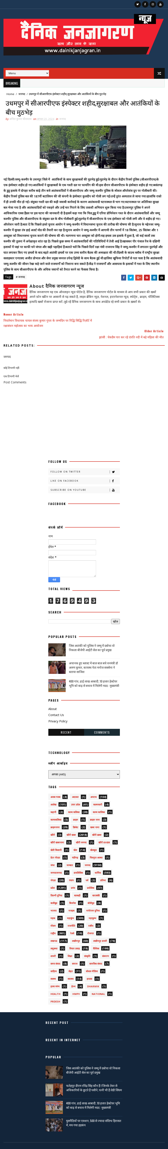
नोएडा (53, 869)
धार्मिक (98, 861)
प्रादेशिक (90, 876)
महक (53, 907)
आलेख (53, 793)
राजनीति (71, 914)
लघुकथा (54, 937)
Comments (102, 721)
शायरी (53, 945)
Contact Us (56, 704)
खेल (75, 839)
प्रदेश (53, 876)
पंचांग (71, 869)
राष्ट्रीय (53, 922)
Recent (66, 721)
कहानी (53, 801)
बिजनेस (72, 892)
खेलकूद (93, 839)
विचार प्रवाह (74, 937)
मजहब (71, 899)
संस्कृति (87, 945)
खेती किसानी (56, 839)
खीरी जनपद (81, 831)
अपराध (93, 786)
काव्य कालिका (99, 801)
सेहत (71, 960)
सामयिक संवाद (95, 952)
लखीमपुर (76, 929)
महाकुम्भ (92, 907)
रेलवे (72, 922)
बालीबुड (54, 892)
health (55, 982)
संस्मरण (105, 945)
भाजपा (54, 899)
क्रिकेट (75, 816)
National (98, 982)
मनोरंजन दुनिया (93, 899)
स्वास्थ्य (70, 967)
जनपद (21, 94)
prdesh (55, 990)
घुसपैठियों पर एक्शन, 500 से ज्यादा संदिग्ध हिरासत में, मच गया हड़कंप (93, 1111)
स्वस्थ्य (53, 967)
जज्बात (70, 854)
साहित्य (54, 960)
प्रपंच (73, 876)
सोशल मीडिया (92, 960)
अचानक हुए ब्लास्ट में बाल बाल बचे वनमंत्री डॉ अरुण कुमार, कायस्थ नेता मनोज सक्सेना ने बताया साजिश (93, 656)
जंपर (53, 854)
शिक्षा (70, 945)
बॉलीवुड (91, 892)
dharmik (93, 975)
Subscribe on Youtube (85, 479)
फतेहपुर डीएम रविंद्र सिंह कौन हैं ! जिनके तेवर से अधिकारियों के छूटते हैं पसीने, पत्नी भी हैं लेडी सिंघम (94, 1076)
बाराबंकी (96, 884)
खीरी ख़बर (96, 823)
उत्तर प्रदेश (75, 793)
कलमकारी (97, 793)
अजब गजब (55, 786)
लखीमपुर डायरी (100, 929)
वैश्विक (96, 937)
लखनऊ (54, 929)
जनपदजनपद (56, 861)
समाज (74, 952)
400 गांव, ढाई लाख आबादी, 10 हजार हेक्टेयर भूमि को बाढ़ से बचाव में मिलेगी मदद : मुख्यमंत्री (94, 672)
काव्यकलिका (56, 808)
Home (10, 94)
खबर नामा (94, 816)
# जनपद (20, 277)
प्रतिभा (103, 869)
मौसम (53, 914)
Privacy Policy (57, 710)
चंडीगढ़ (75, 846)
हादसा (89, 967)
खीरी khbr (104, 831)
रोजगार (90, 922)
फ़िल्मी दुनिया (56, 884)
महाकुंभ (70, 907)
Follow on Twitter (85, 460)
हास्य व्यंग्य (55, 975)
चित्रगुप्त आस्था (96, 846)
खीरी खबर (71, 823)
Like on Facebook (85, 469)
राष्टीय (90, 914)
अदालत (75, 786)
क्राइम (75, 808)
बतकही (77, 884)
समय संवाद (55, 952)
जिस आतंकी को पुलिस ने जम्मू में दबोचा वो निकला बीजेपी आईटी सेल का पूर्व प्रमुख (92, 636)
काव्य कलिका (74, 801)
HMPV (76, 982)
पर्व (87, 869)
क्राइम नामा (95, 808)
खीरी (53, 823)
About (52, 698)
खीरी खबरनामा (57, 831)
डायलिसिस (78, 861)
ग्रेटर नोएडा (55, 846)
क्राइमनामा (55, 816)
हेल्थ (73, 975)
